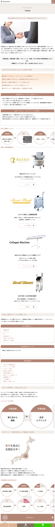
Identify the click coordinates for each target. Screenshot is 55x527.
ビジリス (27, 184)
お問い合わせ (30, 517)
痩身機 (27, 307)
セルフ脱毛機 (27, 225)
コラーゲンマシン (27, 266)
